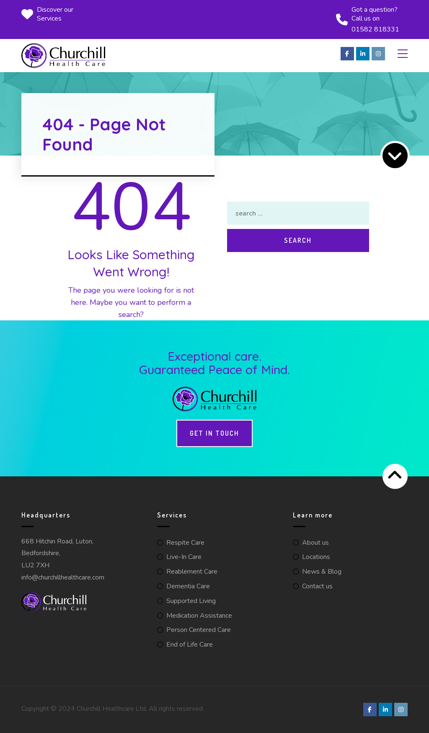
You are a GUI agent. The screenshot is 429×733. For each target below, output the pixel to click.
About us (315, 542)
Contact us (317, 586)
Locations (316, 556)
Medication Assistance (199, 615)
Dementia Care (188, 586)
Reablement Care (191, 571)
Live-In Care (184, 556)
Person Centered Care (198, 629)
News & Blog (321, 571)
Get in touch (214, 433)
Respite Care (185, 542)
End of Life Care (189, 644)
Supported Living (191, 601)
